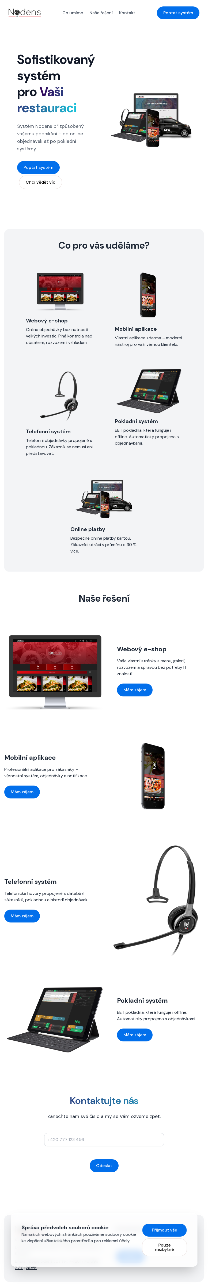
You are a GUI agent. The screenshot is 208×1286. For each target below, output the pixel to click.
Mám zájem (134, 690)
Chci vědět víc (40, 182)
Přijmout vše (164, 1230)
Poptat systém (178, 13)
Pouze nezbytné (164, 1247)
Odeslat (104, 1165)
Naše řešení (101, 13)
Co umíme (72, 13)
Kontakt (127, 13)
